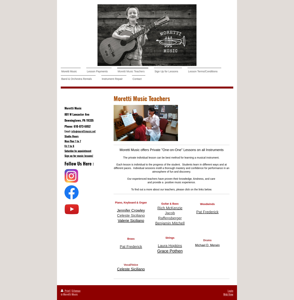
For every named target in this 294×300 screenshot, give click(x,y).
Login (230, 291)
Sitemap (76, 291)
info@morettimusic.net (83, 131)
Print (65, 291)
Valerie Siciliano (131, 220)
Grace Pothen (170, 251)
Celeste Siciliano (131, 269)
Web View (228, 294)
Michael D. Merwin (207, 245)
